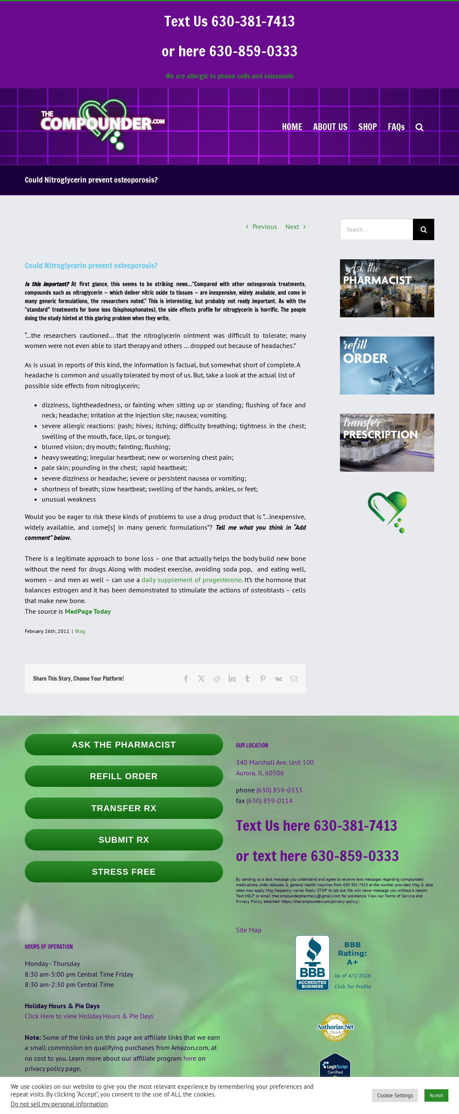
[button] (419, 126)
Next (292, 226)
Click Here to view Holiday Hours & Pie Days (89, 1016)
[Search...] (376, 229)
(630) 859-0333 (279, 790)
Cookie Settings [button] (395, 1095)
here (189, 1058)
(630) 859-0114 (270, 800)
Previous (265, 226)
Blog (80, 631)
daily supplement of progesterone (191, 579)
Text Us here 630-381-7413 (317, 825)
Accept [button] (436, 1095)
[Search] (423, 229)
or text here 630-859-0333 (317, 855)
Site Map (248, 929)
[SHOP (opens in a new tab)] (367, 126)
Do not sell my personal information (59, 1104)
